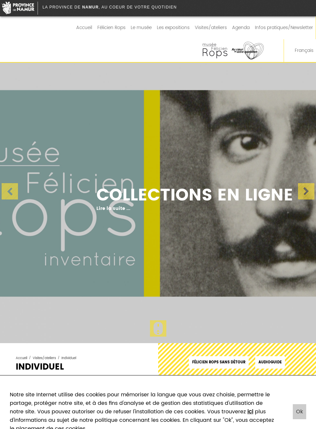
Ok (299, 411)
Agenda (241, 28)
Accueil (84, 28)
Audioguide (270, 362)
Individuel (68, 358)
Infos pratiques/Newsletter (284, 28)
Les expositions (173, 28)
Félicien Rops (111, 28)
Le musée (141, 28)
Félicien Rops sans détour (218, 362)
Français (300, 51)
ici (250, 411)
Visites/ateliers (211, 28)
